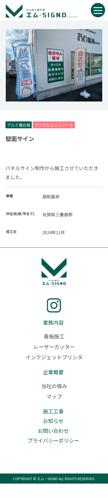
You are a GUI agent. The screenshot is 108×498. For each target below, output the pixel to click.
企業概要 (53, 372)
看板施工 (54, 336)
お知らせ (53, 420)
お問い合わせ (53, 430)
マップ (54, 396)
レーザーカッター (54, 346)
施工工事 (53, 411)
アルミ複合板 (19, 125)
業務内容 (53, 322)
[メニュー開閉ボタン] (98, 10)
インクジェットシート (53, 125)
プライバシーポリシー (53, 440)
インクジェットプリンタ (54, 357)
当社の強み (54, 386)
